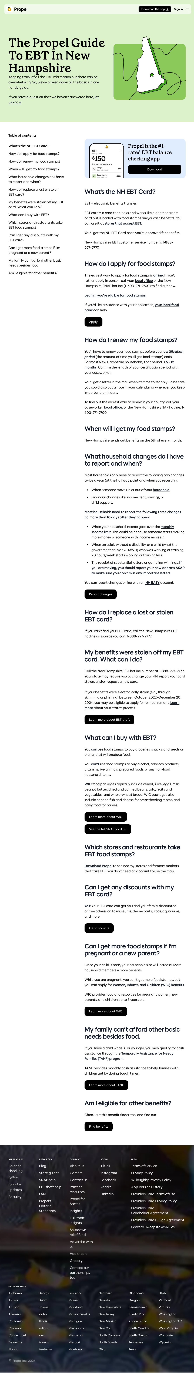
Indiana (43, 1328)
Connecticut (17, 1335)
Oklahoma (136, 1293)
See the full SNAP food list (108, 829)
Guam (42, 1300)
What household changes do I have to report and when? (36, 179)
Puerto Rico (137, 1314)
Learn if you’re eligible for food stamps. (115, 295)
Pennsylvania (138, 1307)
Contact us (78, 1180)
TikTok (105, 1166)
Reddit (106, 1187)
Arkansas (14, 1314)
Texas (132, 1349)
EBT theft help (50, 1187)
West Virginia (168, 1328)
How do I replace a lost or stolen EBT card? (33, 192)
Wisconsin (166, 1335)
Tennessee (136, 1342)
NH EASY (152, 582)
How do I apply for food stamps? (33, 154)
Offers (13, 1178)
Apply (93, 322)
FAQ (42, 1194)
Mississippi (76, 1335)
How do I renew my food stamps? (34, 161)
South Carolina (139, 1328)
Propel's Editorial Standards (47, 1206)
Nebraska (105, 1293)
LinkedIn (107, 1194)
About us (77, 1166)
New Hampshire (110, 1307)
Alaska (13, 1300)
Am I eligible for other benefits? (33, 273)
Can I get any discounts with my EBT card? (33, 237)
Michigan (75, 1321)
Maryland (76, 1307)
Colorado (15, 1328)
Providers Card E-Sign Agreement (157, 1220)
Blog (42, 1166)
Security (15, 1197)
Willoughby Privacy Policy (151, 1180)
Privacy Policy (142, 1173)
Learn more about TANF (106, 1085)
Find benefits (98, 1126)
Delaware (15, 1342)
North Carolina (109, 1335)
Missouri (74, 1342)
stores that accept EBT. (123, 223)
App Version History (147, 1187)
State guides (49, 1173)
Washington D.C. (171, 1321)
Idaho (42, 1314)
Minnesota (76, 1328)
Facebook (108, 1180)
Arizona (13, 1307)
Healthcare (79, 1254)
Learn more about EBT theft (109, 720)
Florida (13, 1349)
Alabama (15, 1293)
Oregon (134, 1300)
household (161, 490)
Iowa (41, 1335)
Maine (73, 1300)
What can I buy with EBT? (28, 215)
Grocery (76, 1261)
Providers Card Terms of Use (153, 1194)
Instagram (109, 1173)
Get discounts (99, 928)
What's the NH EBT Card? (28, 146)
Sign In (178, 9)
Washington (167, 1314)
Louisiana (75, 1293)
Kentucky (45, 1349)
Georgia (44, 1293)
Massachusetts (79, 1314)
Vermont (165, 1300)
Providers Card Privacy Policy (154, 1201)
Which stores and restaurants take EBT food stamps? (35, 225)
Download (154, 169)
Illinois (42, 1321)
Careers (76, 1173)
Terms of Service (144, 1166)
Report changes (100, 594)
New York (105, 1328)
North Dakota (108, 1342)
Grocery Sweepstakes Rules (153, 1227)
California (15, 1321)
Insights (76, 1211)
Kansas (43, 1342)
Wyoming (166, 1342)
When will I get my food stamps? (33, 169)
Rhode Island (138, 1321)
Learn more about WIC (105, 817)
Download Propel (98, 866)
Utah (162, 1293)
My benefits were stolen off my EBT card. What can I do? (36, 204)
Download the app (155, 9)
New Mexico (107, 1321)
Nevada (104, 1300)
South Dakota (138, 1335)
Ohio (102, 1349)
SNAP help (47, 1180)
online (158, 275)
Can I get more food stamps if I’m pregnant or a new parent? (34, 250)
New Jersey (107, 1314)
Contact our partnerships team (80, 1273)
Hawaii (43, 1307)
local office (144, 280)
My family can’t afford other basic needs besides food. (35, 263)
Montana (75, 1349)
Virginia (164, 1307)
